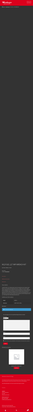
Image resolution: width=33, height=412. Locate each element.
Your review (5, 319)
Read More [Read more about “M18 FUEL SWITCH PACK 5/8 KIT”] (16, 367)
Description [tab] (4, 276)
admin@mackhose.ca (7, 399)
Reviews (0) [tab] (4, 281)
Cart (25, 410)
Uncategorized (7, 271)
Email (4, 336)
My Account (5, 410)
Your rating (5, 316)
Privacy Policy (4, 406)
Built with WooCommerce (11, 406)
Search (16, 410)
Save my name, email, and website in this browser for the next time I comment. (17, 340)
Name (4, 332)
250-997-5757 (6, 397)
